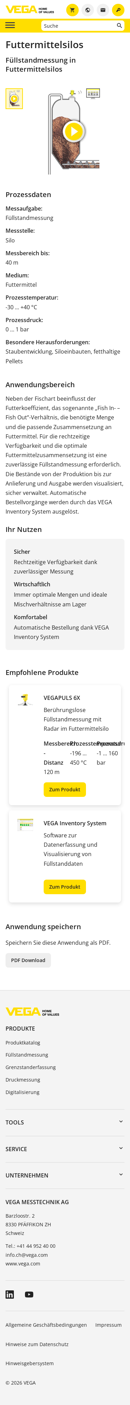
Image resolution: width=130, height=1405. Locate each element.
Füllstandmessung (27, 1054)
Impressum (108, 1325)
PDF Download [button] (28, 960)
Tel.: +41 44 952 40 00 (30, 1246)
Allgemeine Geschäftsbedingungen (46, 1325)
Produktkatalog (23, 1042)
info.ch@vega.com (27, 1255)
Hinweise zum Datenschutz (37, 1344)
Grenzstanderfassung (31, 1067)
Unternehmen (27, 1175)
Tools (15, 1122)
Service (16, 1149)
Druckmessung (23, 1079)
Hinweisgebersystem (30, 1363)
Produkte (20, 1028)
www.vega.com (23, 1263)
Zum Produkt (64, 789)
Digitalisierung (23, 1092)
